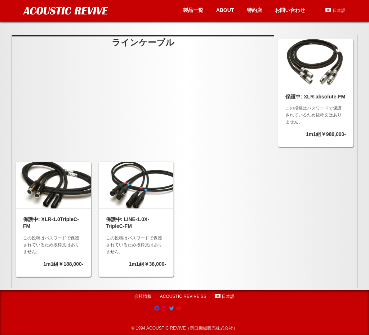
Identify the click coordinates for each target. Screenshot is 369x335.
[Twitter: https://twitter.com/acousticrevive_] (171, 308)
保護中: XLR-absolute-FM (315, 97)
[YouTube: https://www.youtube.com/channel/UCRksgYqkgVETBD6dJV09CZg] (179, 308)
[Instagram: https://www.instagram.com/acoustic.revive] (164, 308)
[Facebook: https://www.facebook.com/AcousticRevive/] (157, 308)
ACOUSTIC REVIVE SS (183, 296)
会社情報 (143, 296)
